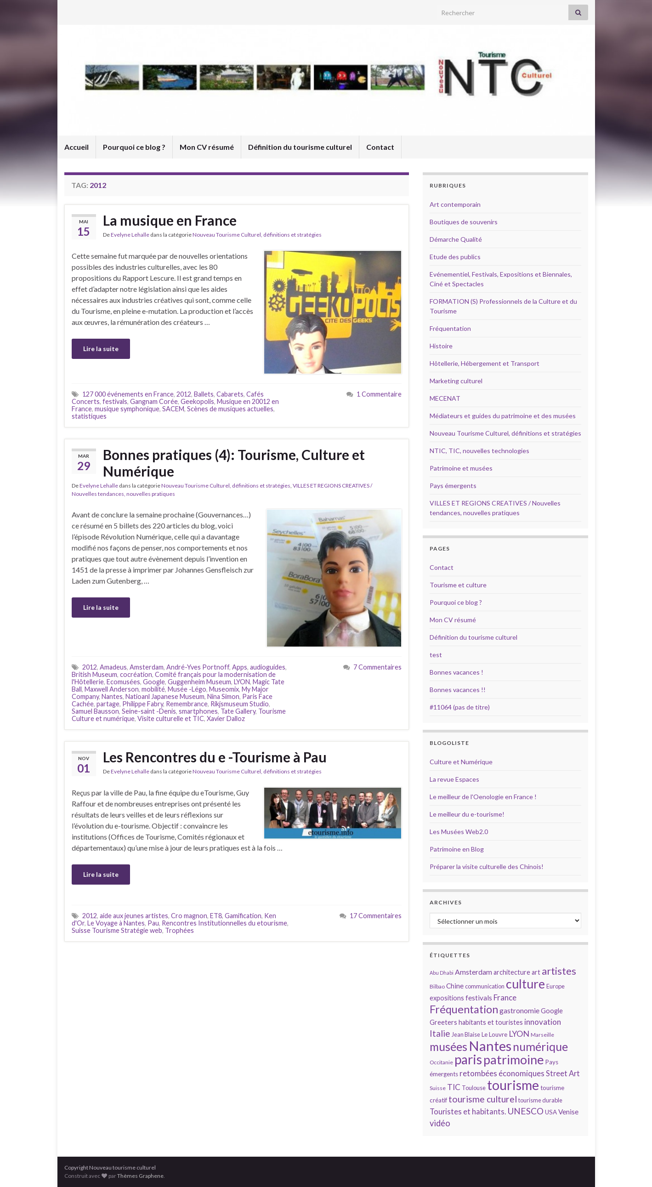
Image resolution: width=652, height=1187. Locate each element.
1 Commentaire (379, 394)
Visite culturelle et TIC (170, 718)
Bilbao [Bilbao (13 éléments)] (437, 986)
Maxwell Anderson (112, 689)
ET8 (216, 916)
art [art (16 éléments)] (536, 972)
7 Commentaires (377, 667)
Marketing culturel (456, 381)
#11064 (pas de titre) (460, 707)
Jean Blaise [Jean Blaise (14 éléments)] (466, 1034)
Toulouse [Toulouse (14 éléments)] (474, 1087)
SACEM (173, 409)
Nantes (112, 696)
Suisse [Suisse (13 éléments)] (438, 1088)
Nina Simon (223, 696)
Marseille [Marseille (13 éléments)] (542, 1034)
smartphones (198, 711)
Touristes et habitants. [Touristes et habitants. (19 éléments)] (468, 1111)
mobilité (153, 689)
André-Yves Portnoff (197, 667)
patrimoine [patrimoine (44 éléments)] (513, 1059)
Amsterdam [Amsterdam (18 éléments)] (473, 971)
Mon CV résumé (207, 146)
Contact (380, 146)
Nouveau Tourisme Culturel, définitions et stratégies (257, 234)
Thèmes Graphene (140, 1175)
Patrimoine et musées (461, 468)
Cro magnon (189, 916)
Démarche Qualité (456, 239)
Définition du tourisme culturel (300, 146)
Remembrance (187, 704)
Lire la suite (101, 348)
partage (107, 704)
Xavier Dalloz (226, 718)
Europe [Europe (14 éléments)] (555, 986)
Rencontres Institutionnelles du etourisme (224, 923)
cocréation (136, 674)
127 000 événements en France (128, 394)
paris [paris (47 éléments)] (468, 1059)
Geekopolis (197, 401)
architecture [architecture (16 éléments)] (511, 972)
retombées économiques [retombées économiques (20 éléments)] (501, 1073)
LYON (242, 682)
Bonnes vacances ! (456, 672)
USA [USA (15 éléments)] (551, 1112)
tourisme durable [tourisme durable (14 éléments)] (540, 1100)
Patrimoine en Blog (457, 849)
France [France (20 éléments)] (504, 997)
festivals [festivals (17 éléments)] (478, 998)
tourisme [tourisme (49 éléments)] (513, 1085)
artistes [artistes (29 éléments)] (559, 971)
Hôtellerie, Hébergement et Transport (484, 363)
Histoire (441, 346)
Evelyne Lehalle (130, 234)
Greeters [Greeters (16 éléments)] (443, 1022)
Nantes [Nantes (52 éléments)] (490, 1046)
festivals (114, 401)
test (436, 655)
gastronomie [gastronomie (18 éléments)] (519, 1010)
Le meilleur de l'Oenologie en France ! (483, 797)
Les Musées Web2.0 (459, 831)
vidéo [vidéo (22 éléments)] (440, 1123)
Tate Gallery (238, 711)
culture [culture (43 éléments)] (525, 983)
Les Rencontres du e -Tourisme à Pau (215, 757)
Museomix (224, 689)
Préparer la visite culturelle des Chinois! (487, 866)
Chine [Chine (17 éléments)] (455, 986)
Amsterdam (147, 667)
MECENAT (445, 398)
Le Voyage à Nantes (116, 923)
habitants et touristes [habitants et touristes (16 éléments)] (491, 1022)
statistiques (89, 416)
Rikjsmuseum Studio (239, 704)
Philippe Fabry (142, 704)
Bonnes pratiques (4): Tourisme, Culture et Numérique (234, 462)
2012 (183, 394)
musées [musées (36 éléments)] (448, 1046)
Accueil (76, 146)
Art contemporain (455, 204)
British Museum (94, 674)
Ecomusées (123, 682)
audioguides (267, 667)
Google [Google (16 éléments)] (552, 1011)
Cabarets (230, 394)
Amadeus (113, 667)
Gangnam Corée (154, 401)
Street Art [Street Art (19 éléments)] (563, 1073)
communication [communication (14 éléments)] (485, 986)
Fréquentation (450, 328)
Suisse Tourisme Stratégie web (117, 930)
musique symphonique (127, 409)
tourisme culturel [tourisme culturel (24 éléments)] (482, 1099)
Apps (239, 667)
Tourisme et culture (458, 585)
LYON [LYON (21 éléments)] (519, 1034)
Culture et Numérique (461, 762)
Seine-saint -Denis (149, 711)
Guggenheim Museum (199, 682)
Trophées (179, 930)
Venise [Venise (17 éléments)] (568, 1111)
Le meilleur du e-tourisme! (467, 814)
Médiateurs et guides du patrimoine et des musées (503, 416)
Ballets (204, 394)
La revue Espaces (454, 779)
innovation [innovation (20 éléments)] (542, 1022)
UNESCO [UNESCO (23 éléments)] (525, 1111)
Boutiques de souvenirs (464, 222)
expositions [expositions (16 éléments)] (447, 998)
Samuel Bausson (95, 711)
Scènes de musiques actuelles (230, 409)
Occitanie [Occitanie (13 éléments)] (441, 1062)
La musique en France (170, 220)
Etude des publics (455, 257)
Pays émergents (453, 485)
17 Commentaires (376, 916)
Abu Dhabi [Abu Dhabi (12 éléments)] (442, 973)
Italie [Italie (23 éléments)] (440, 1033)
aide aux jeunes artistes (134, 916)
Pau (153, 923)
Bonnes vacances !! (458, 689)
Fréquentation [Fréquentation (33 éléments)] (464, 1009)
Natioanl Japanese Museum (164, 696)
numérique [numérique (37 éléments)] (540, 1046)
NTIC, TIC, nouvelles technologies (479, 450)
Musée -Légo (187, 689)
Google (154, 682)
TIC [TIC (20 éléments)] (453, 1087)
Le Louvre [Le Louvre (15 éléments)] (494, 1034)
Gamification (243, 916)
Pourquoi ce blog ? (134, 146)
